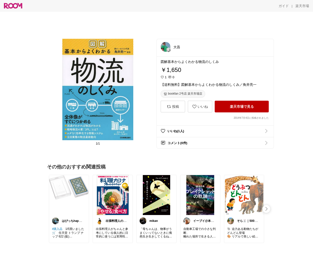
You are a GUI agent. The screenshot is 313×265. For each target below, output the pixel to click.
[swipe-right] (266, 209)
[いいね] (200, 106)
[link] (69, 195)
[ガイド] (284, 6)
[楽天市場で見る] (242, 106)
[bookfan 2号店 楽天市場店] (183, 94)
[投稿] (173, 106)
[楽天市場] (302, 6)
